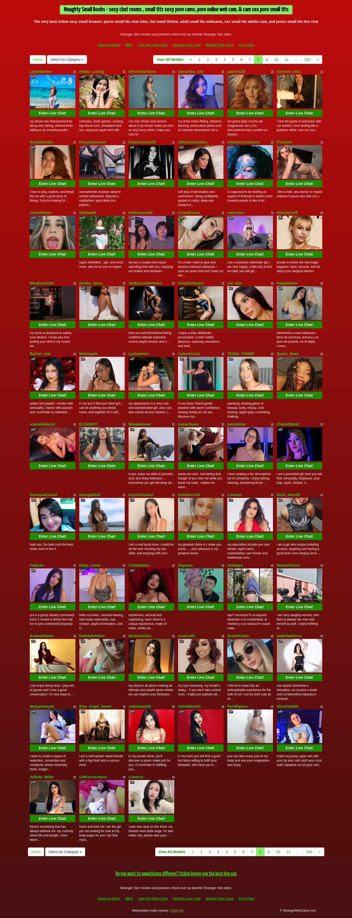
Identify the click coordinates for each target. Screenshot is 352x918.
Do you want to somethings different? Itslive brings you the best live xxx (176, 873)
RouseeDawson (92, 142)
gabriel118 (236, 72)
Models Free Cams (220, 45)
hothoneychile (141, 213)
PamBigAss (237, 706)
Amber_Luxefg (91, 72)
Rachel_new (40, 354)
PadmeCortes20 (142, 142)
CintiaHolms (139, 565)
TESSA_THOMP (240, 354)
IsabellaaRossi (289, 636)
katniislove (236, 424)
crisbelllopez (41, 213)
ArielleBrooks (41, 142)
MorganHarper (42, 706)
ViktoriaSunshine (192, 142)
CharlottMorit (288, 424)
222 (307, 59)
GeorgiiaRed (90, 495)
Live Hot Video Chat (153, 45)
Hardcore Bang (109, 45)
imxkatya (235, 565)
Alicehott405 (287, 706)
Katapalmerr (287, 283)
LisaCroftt (186, 636)
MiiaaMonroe (140, 424)
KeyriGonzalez (141, 495)
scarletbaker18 (42, 424)
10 (276, 59)
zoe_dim (234, 283)
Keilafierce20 (189, 495)
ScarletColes (238, 636)
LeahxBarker (41, 72)
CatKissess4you (93, 777)
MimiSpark (88, 354)
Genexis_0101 (289, 72)
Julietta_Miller (42, 777)
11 (287, 59)
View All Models (170, 59)
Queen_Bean (288, 354)
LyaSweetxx (139, 354)
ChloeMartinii (189, 706)
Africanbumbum (142, 72)
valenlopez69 (140, 706)
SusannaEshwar (43, 495)
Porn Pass (246, 45)
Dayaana (185, 565)
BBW (129, 45)
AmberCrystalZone (243, 142)
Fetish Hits (177, 910)
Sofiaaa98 (87, 213)
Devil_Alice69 (288, 495)
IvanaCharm (188, 424)
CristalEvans (189, 213)
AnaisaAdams (42, 636)
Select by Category (67, 59)
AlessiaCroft (287, 213)
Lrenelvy (136, 777)
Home (38, 59)
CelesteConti (189, 354)
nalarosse (235, 213)
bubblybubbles (92, 636)
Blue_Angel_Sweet (95, 706)
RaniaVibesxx (288, 565)
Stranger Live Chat (186, 45)
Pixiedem (284, 142)
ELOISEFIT (88, 424)
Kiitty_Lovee (90, 565)
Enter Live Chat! (52, 113)
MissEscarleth (42, 283)
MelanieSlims (140, 636)
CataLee (37, 565)
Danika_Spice (91, 283)
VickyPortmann (191, 283)
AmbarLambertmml (145, 283)
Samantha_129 (190, 72)
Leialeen (234, 495)
